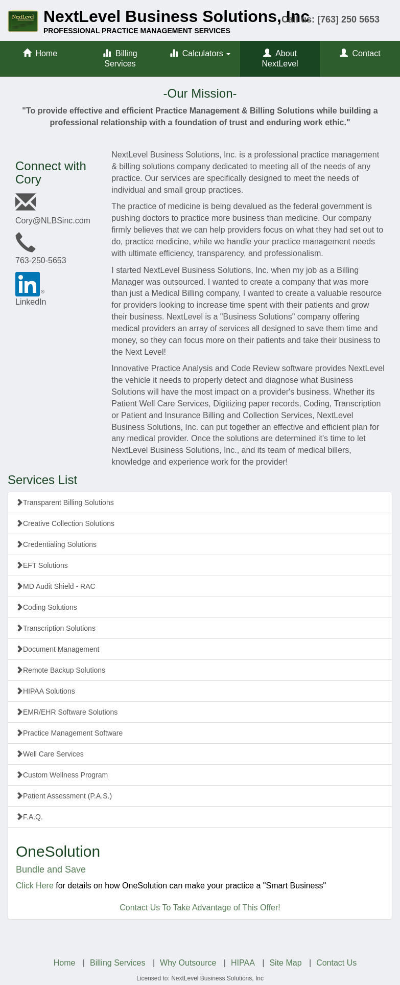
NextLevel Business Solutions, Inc (176, 16)
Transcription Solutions (56, 628)
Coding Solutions (46, 607)
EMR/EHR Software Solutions (66, 712)
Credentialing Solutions (56, 544)
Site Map (285, 962)
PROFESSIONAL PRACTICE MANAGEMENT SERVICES (136, 31)
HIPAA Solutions (45, 691)
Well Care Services (50, 754)
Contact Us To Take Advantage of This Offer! (200, 907)
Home (40, 53)
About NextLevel (280, 58)
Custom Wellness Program (62, 775)
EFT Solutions (42, 565)
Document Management (57, 649)
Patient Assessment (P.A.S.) (64, 796)
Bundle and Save (51, 869)
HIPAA (243, 962)
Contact (360, 53)
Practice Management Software (69, 733)
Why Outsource (188, 962)
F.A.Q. (29, 817)
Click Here (35, 885)
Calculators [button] (200, 53)
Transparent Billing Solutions (65, 502)
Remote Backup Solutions (60, 670)
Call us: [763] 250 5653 (330, 19)
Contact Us (336, 962)
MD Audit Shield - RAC (56, 586)
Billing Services (120, 58)
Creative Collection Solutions (65, 523)
